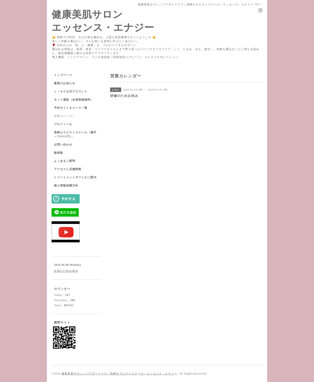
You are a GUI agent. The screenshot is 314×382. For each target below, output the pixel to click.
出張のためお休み (66, 271)
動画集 (58, 152)
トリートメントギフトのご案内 (75, 177)
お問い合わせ (63, 144)
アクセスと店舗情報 (67, 169)
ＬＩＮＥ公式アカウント (70, 91)
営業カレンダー (64, 116)
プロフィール (63, 124)
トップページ (63, 75)
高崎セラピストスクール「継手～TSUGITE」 (75, 134)
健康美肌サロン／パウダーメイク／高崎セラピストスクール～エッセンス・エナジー (119, 373)
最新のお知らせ (64, 83)
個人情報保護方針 (66, 185)
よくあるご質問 (64, 161)
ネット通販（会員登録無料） (73, 99)
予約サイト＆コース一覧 (70, 107)
